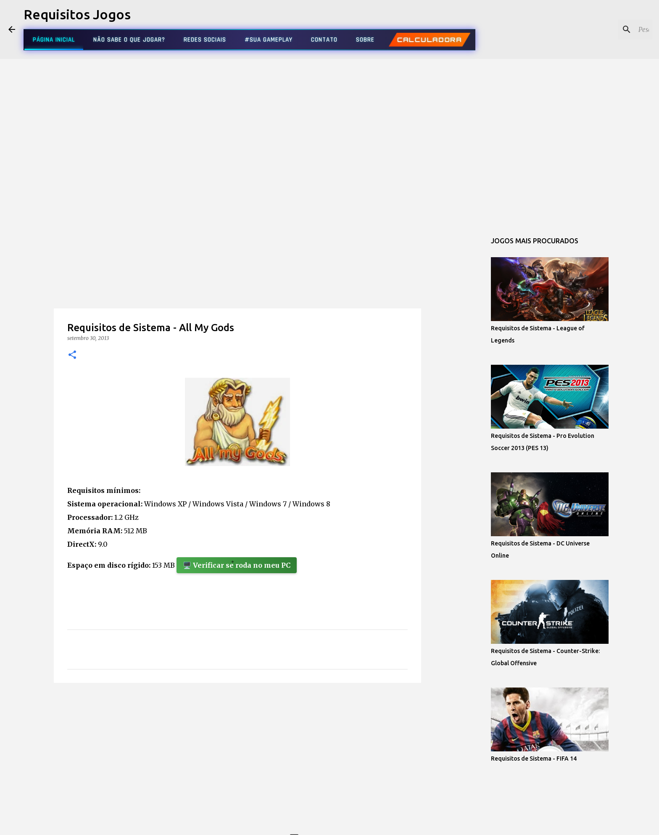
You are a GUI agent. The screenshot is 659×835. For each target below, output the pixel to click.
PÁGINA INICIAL (54, 40)
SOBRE (365, 40)
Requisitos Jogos (77, 14)
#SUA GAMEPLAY (269, 40)
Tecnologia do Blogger (329, 823)
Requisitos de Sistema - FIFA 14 (534, 758)
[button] (72, 355)
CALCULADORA (429, 40)
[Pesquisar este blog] (608, 29)
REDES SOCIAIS (205, 40)
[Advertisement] (237, 283)
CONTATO (324, 40)
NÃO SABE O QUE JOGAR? (129, 40)
